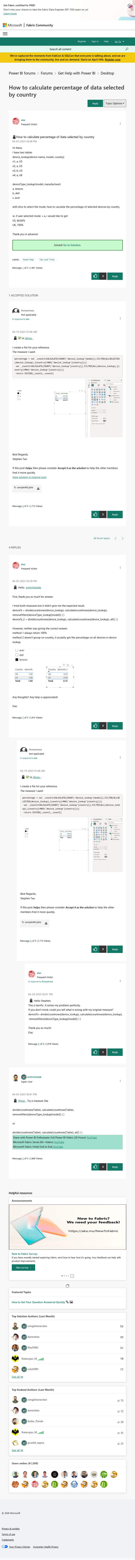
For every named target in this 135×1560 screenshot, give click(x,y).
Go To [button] (118, 41)
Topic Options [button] (114, 103)
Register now (112, 59)
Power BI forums (22, 72)
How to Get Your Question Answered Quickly (39, 1304)
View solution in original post (29, 478)
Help (106, 41)
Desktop (107, 72)
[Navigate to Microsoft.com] (12, 25)
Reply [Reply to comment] (115, 515)
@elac (28, 338)
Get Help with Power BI (76, 72)
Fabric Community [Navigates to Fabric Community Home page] (39, 25)
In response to (21, 319)
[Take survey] (23, 1269)
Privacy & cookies (11, 1530)
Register (82, 41)
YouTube (92, 1139)
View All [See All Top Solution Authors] (17, 1379)
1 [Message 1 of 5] (23, 267)
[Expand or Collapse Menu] (5, 33)
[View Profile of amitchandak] (34, 1078)
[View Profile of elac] (23, 120)
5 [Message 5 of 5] (38, 1045)
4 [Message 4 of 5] (23, 506)
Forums (47, 72)
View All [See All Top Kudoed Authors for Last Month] (17, 1452)
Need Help (28, 259)
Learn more (10, 13)
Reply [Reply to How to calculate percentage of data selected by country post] (115, 276)
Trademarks (8, 1541)
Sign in (95, 41)
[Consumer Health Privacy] (45, 1548)
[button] (95, 103)
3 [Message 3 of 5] (23, 718)
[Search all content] (89, 49)
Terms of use (8, 1535)
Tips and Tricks (47, 259)
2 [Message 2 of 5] (23, 1160)
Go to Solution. (72, 245)
